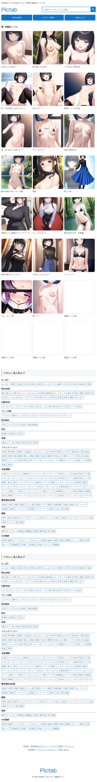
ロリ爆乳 (57, 384)
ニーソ (34, 487)
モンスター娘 (51, 518)
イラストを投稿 (56, 746)
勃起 (4, 465)
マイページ (69, 746)
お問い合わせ (63, 750)
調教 (68, 540)
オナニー (57, 416)
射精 (10, 456)
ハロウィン (14, 478)
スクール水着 (70, 491)
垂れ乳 (82, 384)
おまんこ (21, 397)
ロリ (4, 407)
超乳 (20, 384)
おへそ (56, 393)
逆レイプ (6, 545)
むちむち (34, 393)
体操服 (87, 491)
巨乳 (26, 384)
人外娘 (62, 518)
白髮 (65, 504)
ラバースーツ (50, 474)
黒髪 (16, 504)
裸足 (53, 482)
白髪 (10, 504)
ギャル (70, 482)
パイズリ (6, 416)
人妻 (14, 482)
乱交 (43, 456)
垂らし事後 (28, 456)
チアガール (86, 495)
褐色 (12, 509)
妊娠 (28, 452)
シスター (61, 482)
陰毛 (70, 393)
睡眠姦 (56, 545)
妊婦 (42, 393)
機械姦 (29, 531)
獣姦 (36, 531)
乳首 (53, 397)
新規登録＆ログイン (39, 746)
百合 (4, 425)
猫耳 (4, 518)
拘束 (4, 540)
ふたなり (12, 531)
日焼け (52, 509)
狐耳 (10, 518)
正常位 (21, 434)
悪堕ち (21, 452)
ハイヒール (53, 487)
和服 (80, 491)
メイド (67, 474)
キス (49, 416)
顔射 (14, 416)
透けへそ (81, 460)
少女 (37, 407)
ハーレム (45, 460)
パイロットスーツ (21, 495)
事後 (37, 456)
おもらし (35, 540)
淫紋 (60, 474)
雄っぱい (79, 397)
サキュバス (33, 518)
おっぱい (6, 384)
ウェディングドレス (47, 495)
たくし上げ (13, 460)
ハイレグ (21, 482)
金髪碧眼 (57, 504)
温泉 (87, 456)
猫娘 (22, 522)
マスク (30, 482)
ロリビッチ (13, 407)
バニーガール (48, 478)
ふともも (12, 397)
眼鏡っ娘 (6, 482)
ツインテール (21, 509)
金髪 (4, 504)
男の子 (60, 407)
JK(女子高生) (78, 474)
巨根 (65, 397)
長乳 (75, 384)
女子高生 (60, 478)
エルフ (23, 518)
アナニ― (67, 416)
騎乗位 (5, 434)
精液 (4, 456)
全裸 (4, 452)
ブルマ (34, 495)
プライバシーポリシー (46, 750)
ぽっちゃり (23, 393)
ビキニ (5, 478)
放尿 (62, 540)
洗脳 (43, 540)
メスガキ (23, 407)
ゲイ (10, 425)
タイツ (69, 478)
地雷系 (78, 482)
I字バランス (35, 460)
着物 (10, 495)
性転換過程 (33, 425)
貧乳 (40, 384)
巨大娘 (38, 397)
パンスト (89, 487)
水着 (4, 474)
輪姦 (50, 540)
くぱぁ (35, 452)
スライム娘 (13, 522)
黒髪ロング (40, 504)
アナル (30, 397)
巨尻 (76, 393)
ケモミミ (71, 518)
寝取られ (61, 452)
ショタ (44, 407)
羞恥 (4, 443)
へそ (63, 393)
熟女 (79, 407)
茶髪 (31, 509)
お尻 (4, 397)
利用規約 (31, 750)
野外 (10, 465)
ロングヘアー (41, 509)
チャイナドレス (76, 487)
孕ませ (80, 456)
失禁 (87, 540)
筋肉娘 (49, 393)
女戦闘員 (59, 491)
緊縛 (10, 540)
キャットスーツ (22, 487)
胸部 (71, 397)
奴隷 (39, 545)
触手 (4, 531)
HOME (26, 746)
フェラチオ (40, 416)
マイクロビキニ (14, 474)
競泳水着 (78, 478)
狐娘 (4, 522)
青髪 (50, 504)
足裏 (59, 397)
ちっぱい (48, 384)
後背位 (13, 434)
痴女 (87, 452)
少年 (67, 407)
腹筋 (82, 393)
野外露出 (12, 452)
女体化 (23, 425)
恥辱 (36, 443)
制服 (25, 474)
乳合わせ (57, 456)
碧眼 (67, 509)
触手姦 (42, 531)
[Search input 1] (66, 9)
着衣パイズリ (69, 456)
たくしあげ (44, 452)
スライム (81, 518)
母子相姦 (51, 531)
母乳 (89, 384)
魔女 (85, 482)
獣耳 (16, 518)
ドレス (32, 491)
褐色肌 (5, 509)
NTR (53, 452)
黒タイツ (23, 491)
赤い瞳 (60, 509)
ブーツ (5, 491)
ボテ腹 (13, 393)
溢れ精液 (18, 456)
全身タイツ (63, 495)
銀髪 (22, 504)
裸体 (4, 460)
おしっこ (26, 540)
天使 (42, 518)
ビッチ (54, 460)
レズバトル (70, 460)
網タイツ (14, 491)
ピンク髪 (30, 504)
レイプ (17, 540)
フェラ (30, 416)
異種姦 (21, 531)
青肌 (71, 504)
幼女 (31, 407)
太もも (46, 397)
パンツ (24, 478)
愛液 (89, 460)
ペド (73, 407)
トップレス (75, 495)
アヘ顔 (11, 443)
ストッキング (7, 487)
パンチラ (45, 482)
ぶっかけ (21, 416)
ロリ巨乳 (67, 384)
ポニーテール (81, 504)
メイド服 (41, 491)
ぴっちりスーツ (36, 474)
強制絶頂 (15, 545)
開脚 (50, 456)
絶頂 (24, 443)
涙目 (30, 443)
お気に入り (80, 17)
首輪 (37, 482)
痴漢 (61, 460)
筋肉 (88, 393)
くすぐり (47, 545)
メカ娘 (90, 518)
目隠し (24, 545)
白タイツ (43, 487)
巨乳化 (33, 384)
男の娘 (52, 407)
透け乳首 (23, 460)
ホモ (16, 425)
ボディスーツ (35, 478)
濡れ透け (75, 452)
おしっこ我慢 (77, 540)
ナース (50, 491)
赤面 (18, 443)
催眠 (56, 540)
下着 (88, 474)
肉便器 (32, 545)
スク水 (87, 478)
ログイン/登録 (48, 17)
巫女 (4, 495)
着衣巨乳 (64, 487)
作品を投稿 (16, 17)
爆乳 (14, 384)
